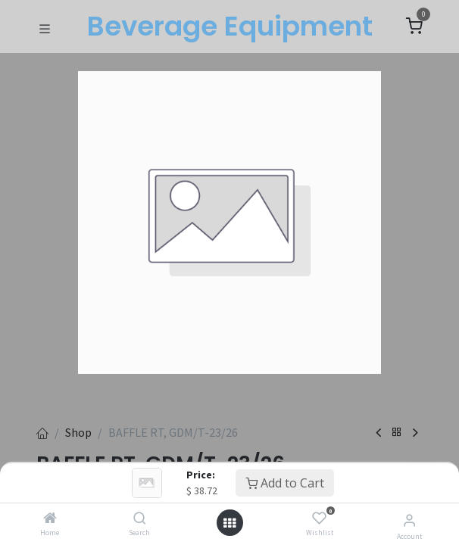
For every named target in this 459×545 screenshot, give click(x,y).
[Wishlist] (319, 518)
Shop (78, 432)
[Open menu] (229, 523)
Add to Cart (284, 483)
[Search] (140, 518)
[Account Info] (409, 520)
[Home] (50, 518)
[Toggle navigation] (44, 27)
